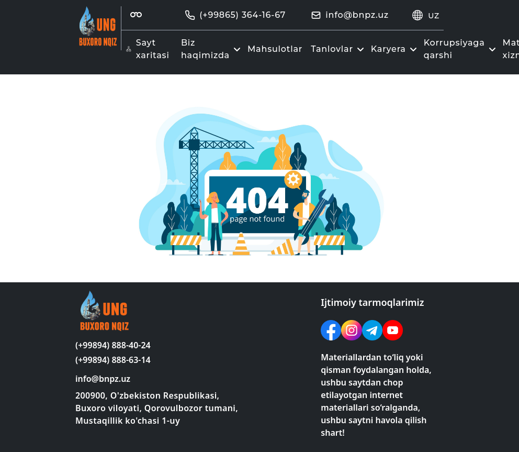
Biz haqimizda (212, 49)
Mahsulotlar (274, 49)
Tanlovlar (339, 49)
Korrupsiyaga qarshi (461, 49)
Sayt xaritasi (148, 49)
